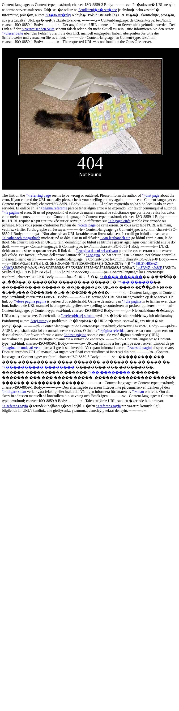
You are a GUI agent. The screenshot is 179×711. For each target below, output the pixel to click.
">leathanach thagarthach (21, 238)
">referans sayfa (108, 406)
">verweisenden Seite (38, 29)
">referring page (38, 195)
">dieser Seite (12, 33)
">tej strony (39, 321)
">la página (10, 212)
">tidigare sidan (14, 392)
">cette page (86, 225)
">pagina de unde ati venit (22, 348)
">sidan (138, 392)
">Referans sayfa (15, 406)
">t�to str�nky (58, 15)
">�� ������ (135, 282)
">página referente (53, 208)
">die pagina (131, 301)
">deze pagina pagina (29, 301)
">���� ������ (121, 277)
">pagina (93, 255)
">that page (150, 195)
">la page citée (119, 221)
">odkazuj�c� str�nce (97, 10)
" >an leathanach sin (115, 238)
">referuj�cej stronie (78, 316)
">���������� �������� (38, 367)
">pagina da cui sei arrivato (97, 251)
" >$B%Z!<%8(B (149, 268)
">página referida (111, 331)
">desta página (75, 335)
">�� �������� (109, 372)
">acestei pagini (140, 348)
